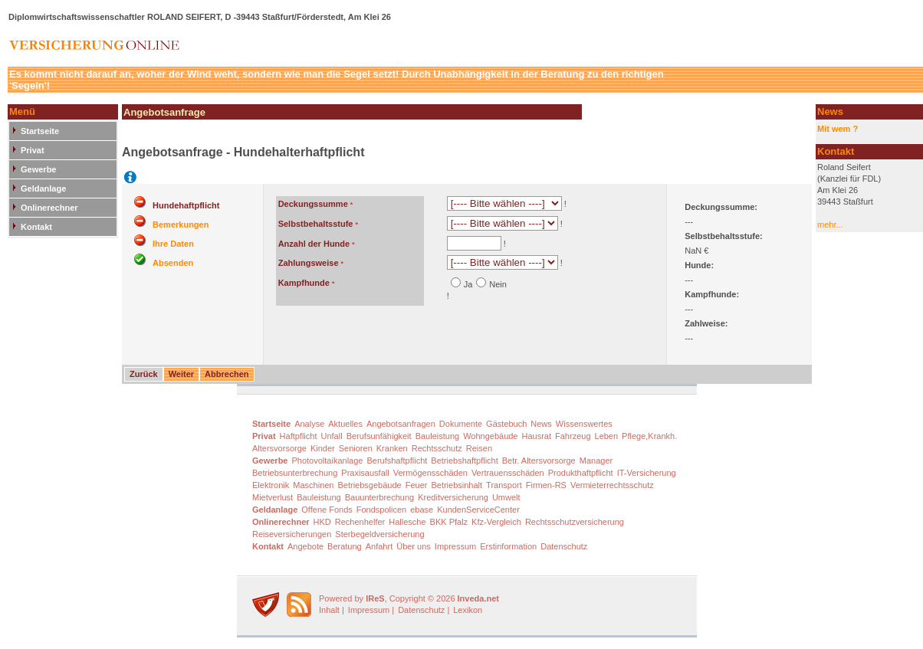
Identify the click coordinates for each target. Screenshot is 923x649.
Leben (607, 436)
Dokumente (460, 423)
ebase (421, 509)
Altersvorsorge (279, 448)
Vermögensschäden (430, 472)
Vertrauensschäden (507, 472)
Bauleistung (438, 436)
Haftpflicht (298, 436)
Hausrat (537, 436)
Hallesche (407, 521)
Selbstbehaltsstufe (315, 223)
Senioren (356, 448)
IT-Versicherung (646, 472)
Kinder (322, 448)
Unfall (332, 436)
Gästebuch (506, 423)
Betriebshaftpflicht (464, 460)
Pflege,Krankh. (649, 436)
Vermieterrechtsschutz (612, 485)
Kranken (392, 448)
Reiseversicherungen (291, 534)
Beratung (344, 546)
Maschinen (313, 485)
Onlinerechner (49, 207)
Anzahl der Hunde (314, 243)
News (541, 423)
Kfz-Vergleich (496, 521)
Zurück (144, 374)
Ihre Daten (173, 243)
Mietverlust (272, 497)
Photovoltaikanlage (327, 460)
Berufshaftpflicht (396, 460)
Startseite (40, 131)
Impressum (455, 546)
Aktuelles (345, 423)
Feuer (417, 485)
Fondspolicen (381, 509)
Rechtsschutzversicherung (574, 521)
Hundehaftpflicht (186, 205)
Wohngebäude (490, 436)
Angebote (305, 546)
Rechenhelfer (360, 521)
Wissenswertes (584, 423)
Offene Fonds (326, 509)
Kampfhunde (304, 282)
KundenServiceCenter (478, 509)
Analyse (309, 423)
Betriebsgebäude (370, 485)
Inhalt (329, 610)
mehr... (830, 224)
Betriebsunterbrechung (294, 472)
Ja (468, 284)
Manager (596, 460)
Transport (504, 485)
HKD (322, 521)
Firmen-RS (546, 485)
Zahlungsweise (308, 262)
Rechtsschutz (437, 448)
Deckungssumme (313, 203)
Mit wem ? (837, 128)
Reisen (479, 448)
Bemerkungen (181, 224)
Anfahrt (379, 546)
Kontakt (36, 226)
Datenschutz (563, 546)
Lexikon (467, 610)
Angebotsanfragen (400, 423)
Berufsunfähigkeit (379, 436)
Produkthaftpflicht (580, 472)
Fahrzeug (572, 436)
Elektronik (270, 485)
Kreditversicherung (453, 497)
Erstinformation (508, 546)
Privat (32, 150)
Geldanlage (43, 188)
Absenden (173, 262)
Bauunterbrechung (380, 497)
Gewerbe (38, 169)
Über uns (413, 546)
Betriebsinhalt (456, 485)
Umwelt (506, 497)
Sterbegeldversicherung (379, 534)
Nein (498, 284)
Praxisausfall (365, 472)
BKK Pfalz (449, 521)
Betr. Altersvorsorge (539, 460)
